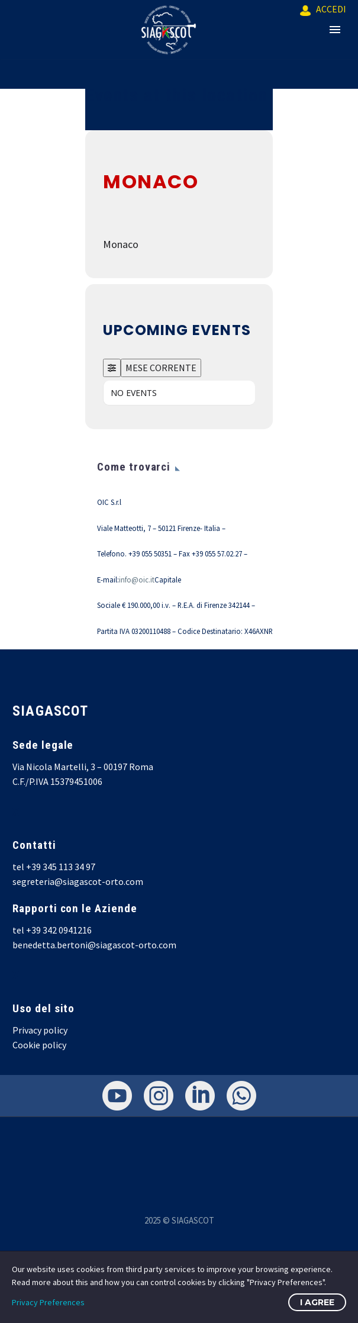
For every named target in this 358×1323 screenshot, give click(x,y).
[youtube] (117, 1095)
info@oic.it (136, 579)
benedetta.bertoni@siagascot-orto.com (94, 945)
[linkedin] (200, 1095)
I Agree (317, 1302)
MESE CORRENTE (160, 368)
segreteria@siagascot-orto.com (77, 881)
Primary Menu (335, 29)
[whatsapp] (241, 1095)
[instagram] (158, 1095)
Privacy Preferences (48, 1302)
